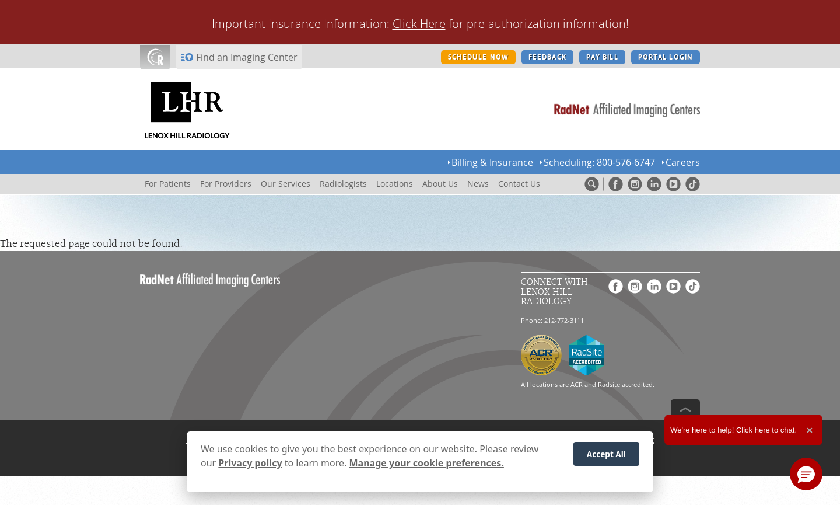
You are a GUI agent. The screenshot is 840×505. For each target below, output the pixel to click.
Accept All (606, 455)
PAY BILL (602, 57)
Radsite (609, 384)
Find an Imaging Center (247, 57)
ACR (576, 384)
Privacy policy (250, 465)
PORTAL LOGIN (665, 57)
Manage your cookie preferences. (426, 465)
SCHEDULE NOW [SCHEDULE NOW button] (478, 57)
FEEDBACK (547, 57)
